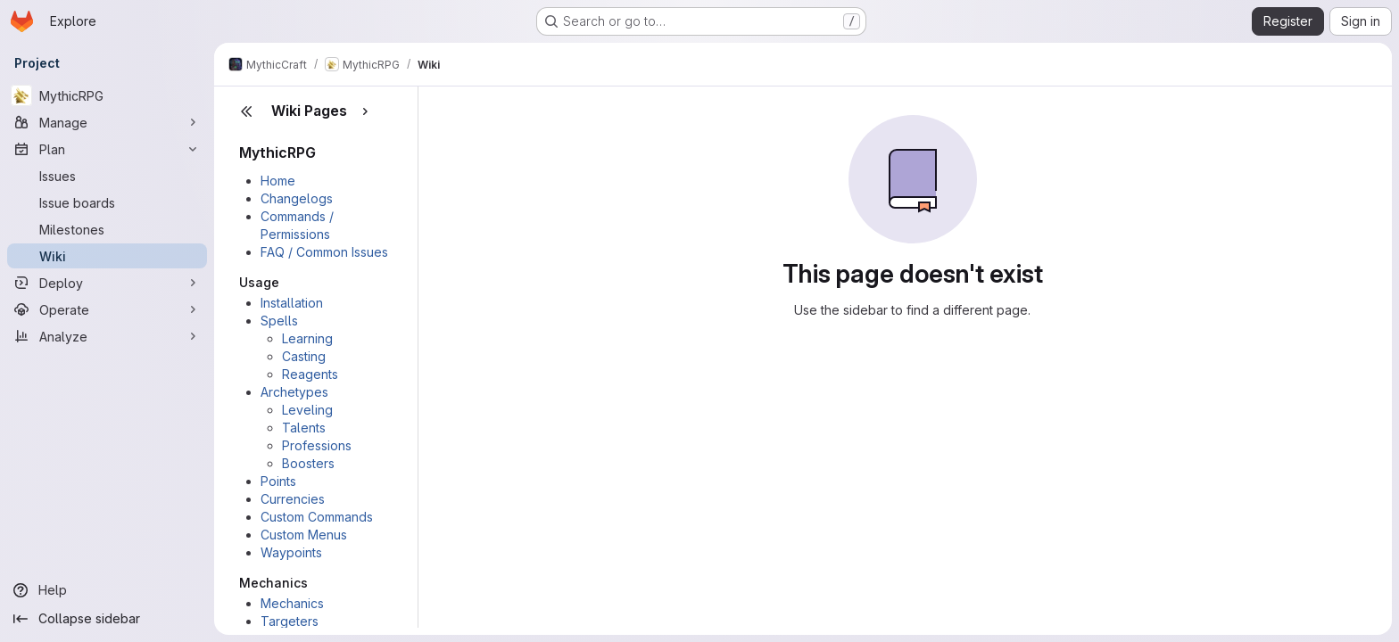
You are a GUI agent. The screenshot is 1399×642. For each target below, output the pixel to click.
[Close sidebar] (246, 111)
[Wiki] (107, 255)
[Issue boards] (107, 202)
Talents (304, 427)
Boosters (308, 463)
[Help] (107, 590)
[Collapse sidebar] (107, 618)
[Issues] (107, 175)
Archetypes (294, 391)
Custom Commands (317, 516)
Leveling (307, 409)
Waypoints (291, 552)
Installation (292, 302)
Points (278, 481)
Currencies (293, 498)
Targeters (290, 621)
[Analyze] (107, 336)
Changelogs (297, 198)
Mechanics (292, 603)
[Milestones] (107, 229)
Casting (304, 356)
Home (278, 180)
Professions (317, 445)
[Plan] (107, 148)
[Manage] (107, 122)
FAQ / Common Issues (324, 251)
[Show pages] (365, 111)
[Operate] (107, 309)
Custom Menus (304, 534)
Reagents (310, 374)
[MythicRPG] (107, 95)
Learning (307, 338)
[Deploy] (107, 282)
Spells (279, 320)
